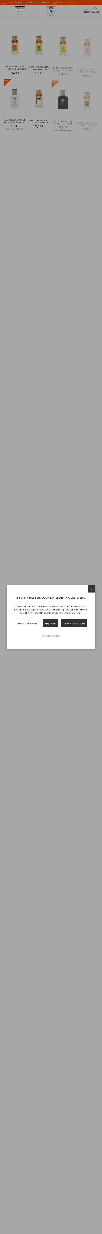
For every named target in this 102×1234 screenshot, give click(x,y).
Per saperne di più (51, 635)
